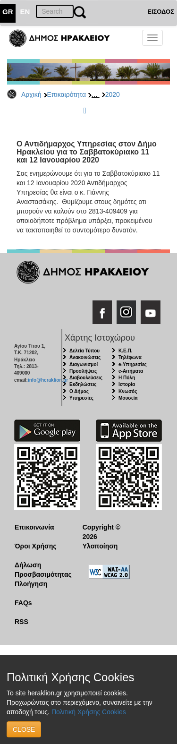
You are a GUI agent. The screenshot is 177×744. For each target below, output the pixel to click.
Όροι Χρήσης (36, 546)
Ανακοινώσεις (85, 357)
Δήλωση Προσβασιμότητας (41, 569)
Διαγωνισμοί (83, 364)
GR (7, 12)
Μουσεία (128, 398)
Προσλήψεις (83, 371)
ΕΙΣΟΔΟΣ (160, 11)
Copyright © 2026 (101, 531)
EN (25, 12)
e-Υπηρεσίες (132, 364)
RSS (21, 621)
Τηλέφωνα (130, 357)
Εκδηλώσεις (83, 384)
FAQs (23, 603)
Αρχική (31, 94)
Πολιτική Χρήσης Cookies (88, 712)
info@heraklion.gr (48, 380)
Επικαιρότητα (66, 94)
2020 (112, 94)
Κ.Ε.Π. (125, 350)
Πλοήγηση (31, 584)
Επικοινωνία (34, 527)
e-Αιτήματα (130, 371)
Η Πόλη (126, 377)
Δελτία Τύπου (84, 350)
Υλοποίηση (100, 546)
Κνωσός (127, 391)
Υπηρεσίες (81, 398)
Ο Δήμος (79, 391)
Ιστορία (126, 384)
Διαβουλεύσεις (85, 377)
